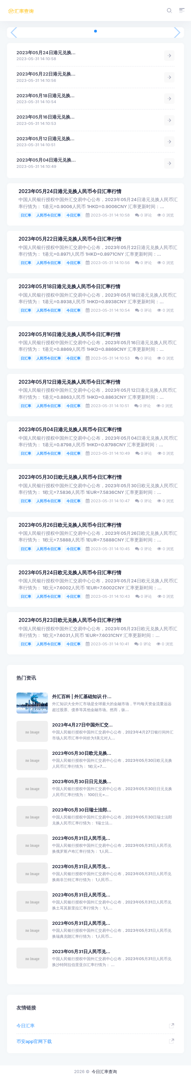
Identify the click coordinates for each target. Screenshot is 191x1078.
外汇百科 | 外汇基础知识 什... (82, 696)
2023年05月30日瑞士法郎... (81, 810)
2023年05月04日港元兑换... (46, 160)
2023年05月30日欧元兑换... (81, 753)
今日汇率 (73, 215)
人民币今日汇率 (48, 215)
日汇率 (26, 215)
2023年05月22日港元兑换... (46, 74)
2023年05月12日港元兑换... (45, 138)
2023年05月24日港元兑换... (46, 52)
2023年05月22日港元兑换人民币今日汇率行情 (70, 239)
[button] (95, 31)
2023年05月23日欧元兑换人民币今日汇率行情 (70, 620)
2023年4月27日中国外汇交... (82, 725)
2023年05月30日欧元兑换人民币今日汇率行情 (70, 477)
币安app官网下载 (34, 1041)
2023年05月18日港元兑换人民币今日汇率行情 (69, 286)
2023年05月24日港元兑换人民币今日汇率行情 (70, 191)
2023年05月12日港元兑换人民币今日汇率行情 (69, 382)
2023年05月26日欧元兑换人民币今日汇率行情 (70, 525)
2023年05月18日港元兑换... (45, 95)
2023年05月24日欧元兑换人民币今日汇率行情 (70, 572)
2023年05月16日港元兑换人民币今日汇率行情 (69, 334)
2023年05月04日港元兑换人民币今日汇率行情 (70, 429)
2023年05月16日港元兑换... (45, 117)
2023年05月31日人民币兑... (81, 838)
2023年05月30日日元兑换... (81, 781)
